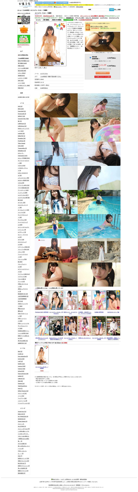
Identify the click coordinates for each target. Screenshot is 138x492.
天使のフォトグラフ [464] (23, 305)
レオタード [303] (22, 78)
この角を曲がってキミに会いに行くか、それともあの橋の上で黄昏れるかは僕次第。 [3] (23, 436)
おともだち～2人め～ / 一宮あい (70, 338)
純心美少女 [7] (22, 463)
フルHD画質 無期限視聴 (99, 65)
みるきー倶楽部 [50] (23, 180)
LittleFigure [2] (22, 123)
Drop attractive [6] (23, 356)
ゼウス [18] (21, 239)
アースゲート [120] (23, 190)
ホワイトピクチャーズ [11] (23, 270)
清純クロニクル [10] (23, 461)
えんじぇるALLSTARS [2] (22, 425)
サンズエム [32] (22, 220)
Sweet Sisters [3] (22, 421)
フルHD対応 (26, 10)
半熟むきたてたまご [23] (23, 285)
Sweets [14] (21, 383)
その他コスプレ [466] (24, 85)
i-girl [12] (20, 361)
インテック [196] (22, 192)
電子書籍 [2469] (22, 63)
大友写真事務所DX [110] (22, 300)
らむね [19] (21, 183)
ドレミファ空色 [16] (23, 249)
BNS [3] (20, 351)
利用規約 (78, 485)
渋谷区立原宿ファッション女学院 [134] (23, 332)
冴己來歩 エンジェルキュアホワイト (41, 338)
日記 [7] (20, 456)
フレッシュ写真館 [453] (22, 260)
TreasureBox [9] (22, 148)
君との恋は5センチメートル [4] (24, 447)
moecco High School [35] (21, 370)
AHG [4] (20, 106)
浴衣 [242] (20, 80)
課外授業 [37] (21, 473)
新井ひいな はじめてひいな (70, 312)
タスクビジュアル (114, 18)
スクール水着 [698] (23, 68)
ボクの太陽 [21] (22, 443)
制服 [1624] (21, 65)
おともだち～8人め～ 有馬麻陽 (99, 338)
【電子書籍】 (46, 20)
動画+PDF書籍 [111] (23, 61)
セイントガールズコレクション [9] (23, 228)
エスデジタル (104, 18)
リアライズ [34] (22, 276)
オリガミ (38, 20)
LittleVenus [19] (22, 126)
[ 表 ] (40, 67)
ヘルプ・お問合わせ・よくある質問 (70, 479)
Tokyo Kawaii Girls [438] (21, 145)
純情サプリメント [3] (23, 466)
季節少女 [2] (21, 308)
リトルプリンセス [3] (23, 403)
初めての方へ (58, 6)
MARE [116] (21, 364)
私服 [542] (20, 88)
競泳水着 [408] (22, 70)
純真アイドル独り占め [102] (23, 337)
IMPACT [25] (21, 116)
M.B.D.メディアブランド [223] (23, 130)
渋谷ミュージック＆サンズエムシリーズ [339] (23, 326)
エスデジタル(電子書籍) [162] (23, 199)
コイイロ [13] (21, 212)
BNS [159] (21, 109)
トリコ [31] (21, 396)
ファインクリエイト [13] (23, 256)
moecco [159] (21, 366)
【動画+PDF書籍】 (56, 20)
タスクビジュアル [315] (22, 243)
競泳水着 (53, 76)
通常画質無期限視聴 (96, 57)
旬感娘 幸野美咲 (99, 312)
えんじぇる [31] (22, 393)
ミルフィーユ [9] (22, 401)
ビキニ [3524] (21, 73)
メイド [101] (21, 83)
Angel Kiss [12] (22, 411)
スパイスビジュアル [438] (23, 223)
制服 (49, 76)
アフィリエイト (85, 485)
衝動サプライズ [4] (23, 470)
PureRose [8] (21, 141)
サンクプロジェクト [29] (23, 216)
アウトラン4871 (79, 18)
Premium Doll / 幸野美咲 (41, 312)
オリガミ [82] (21, 202)
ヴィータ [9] (21, 281)
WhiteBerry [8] (22, 150)
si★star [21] (21, 378)
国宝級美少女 (70, 18)
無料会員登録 (79, 6)
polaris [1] (20, 376)
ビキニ (59, 76)
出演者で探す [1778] (23, 97)
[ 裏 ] (45, 67)
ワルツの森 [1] (22, 279)
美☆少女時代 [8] (22, 468)
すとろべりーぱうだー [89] (23, 162)
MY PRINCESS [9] (23, 416)
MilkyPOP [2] (21, 136)
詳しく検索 (117, 9)
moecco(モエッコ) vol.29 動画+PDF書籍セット (56, 338)
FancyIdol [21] (22, 111)
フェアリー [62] (22, 398)
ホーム (19, 10)
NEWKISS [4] (21, 419)
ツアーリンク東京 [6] (23, 247)
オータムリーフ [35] (23, 210)
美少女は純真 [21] (23, 340)
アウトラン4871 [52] (23, 185)
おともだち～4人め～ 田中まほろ (56, 312)
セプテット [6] (22, 232)
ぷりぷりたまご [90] (23, 178)
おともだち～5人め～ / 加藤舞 (42, 367)
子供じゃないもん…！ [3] (22, 452)
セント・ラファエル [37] (23, 236)
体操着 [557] (21, 75)
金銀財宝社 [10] (22, 343)
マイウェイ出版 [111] (24, 274)
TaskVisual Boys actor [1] (22, 387)
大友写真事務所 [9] (23, 296)
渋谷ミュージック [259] (22, 320)
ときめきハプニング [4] (23, 169)
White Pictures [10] (23, 391)
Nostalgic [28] (21, 138)
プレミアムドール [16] (22, 265)
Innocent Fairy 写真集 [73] (23, 120)
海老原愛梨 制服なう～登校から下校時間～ (113, 338)
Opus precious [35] (23, 373)
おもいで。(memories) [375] (22, 154)
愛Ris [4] (20, 311)
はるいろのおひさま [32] (23, 174)
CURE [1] (20, 354)
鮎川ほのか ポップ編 (113, 312)
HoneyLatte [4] (22, 113)
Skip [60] (20, 381)
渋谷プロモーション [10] (23, 315)
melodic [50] (21, 133)
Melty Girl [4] (21, 414)
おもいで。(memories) (92, 18)
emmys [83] (21, 359)
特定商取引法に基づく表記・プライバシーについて (62, 485)
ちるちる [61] (21, 165)
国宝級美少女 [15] (23, 294)
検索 (89, 9)
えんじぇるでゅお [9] (23, 429)
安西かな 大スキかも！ (84, 338)
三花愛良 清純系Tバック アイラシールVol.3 (84, 312)
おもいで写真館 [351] (24, 158)
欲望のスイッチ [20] (23, 458)
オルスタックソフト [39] (23, 206)
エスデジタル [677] (23, 195)
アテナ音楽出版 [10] (23, 187)
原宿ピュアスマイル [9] (23, 290)
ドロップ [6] (21, 252)
